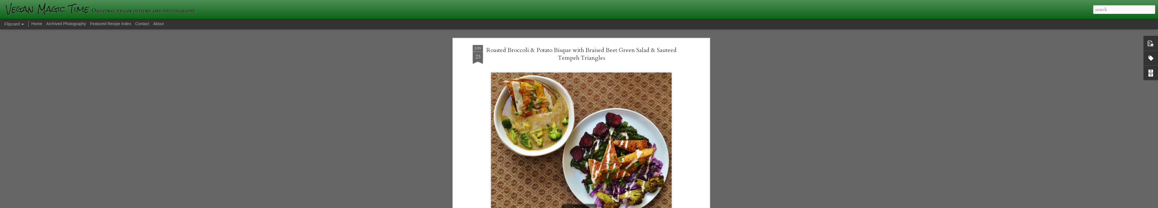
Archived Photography (66, 23)
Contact (142, 23)
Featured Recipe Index (110, 23)
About (158, 23)
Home (36, 23)
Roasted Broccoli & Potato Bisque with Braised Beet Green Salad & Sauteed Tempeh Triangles (581, 38)
